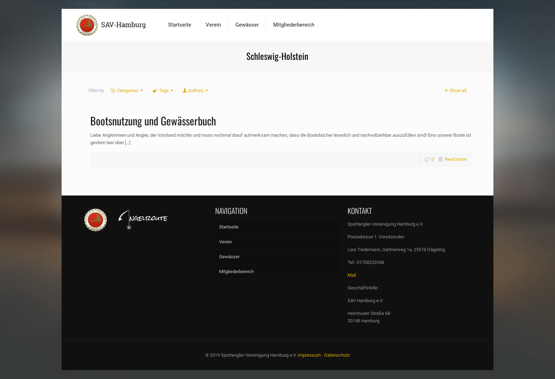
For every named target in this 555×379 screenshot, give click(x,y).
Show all (455, 90)
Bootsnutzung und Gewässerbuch (153, 121)
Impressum (309, 355)
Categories (127, 90)
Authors (196, 90)
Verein (225, 241)
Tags (163, 90)
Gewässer (229, 256)
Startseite (229, 227)
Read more (456, 159)
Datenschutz (337, 355)
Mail (352, 275)
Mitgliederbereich (236, 271)
